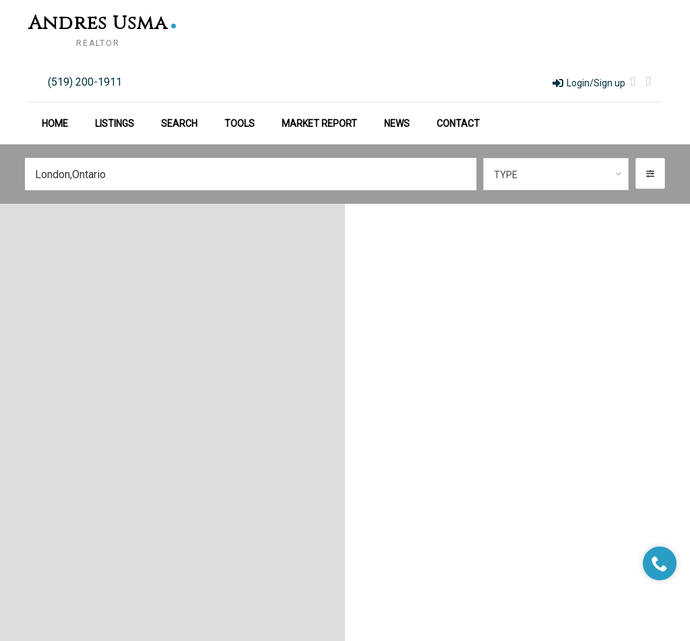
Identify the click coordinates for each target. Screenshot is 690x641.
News (397, 123)
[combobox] (556, 174)
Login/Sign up (589, 83)
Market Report (319, 123)
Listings (114, 123)
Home (55, 123)
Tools (239, 123)
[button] (650, 173)
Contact (458, 123)
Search (179, 123)
